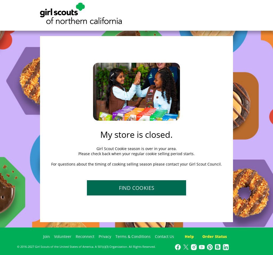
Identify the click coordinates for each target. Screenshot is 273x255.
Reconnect (85, 236)
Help (189, 236)
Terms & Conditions (133, 236)
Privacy (105, 236)
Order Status (214, 236)
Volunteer (62, 236)
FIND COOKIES (136, 188)
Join (46, 236)
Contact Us (164, 236)
